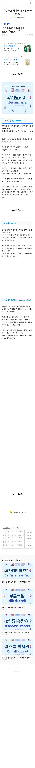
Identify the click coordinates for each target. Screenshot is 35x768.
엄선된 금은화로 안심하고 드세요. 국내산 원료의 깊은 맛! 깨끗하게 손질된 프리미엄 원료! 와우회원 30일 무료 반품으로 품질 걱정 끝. (11, 63)
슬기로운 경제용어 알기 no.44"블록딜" (12, 535)
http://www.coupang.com (12, 57)
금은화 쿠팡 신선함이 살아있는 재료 (11, 60)
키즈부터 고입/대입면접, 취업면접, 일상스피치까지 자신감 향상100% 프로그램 (11, 49)
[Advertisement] (17, 277)
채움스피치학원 (9, 46)
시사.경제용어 (6, 24)
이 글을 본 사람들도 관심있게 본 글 (13, 560)
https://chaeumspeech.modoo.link (14, 43)
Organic (20, 672)
